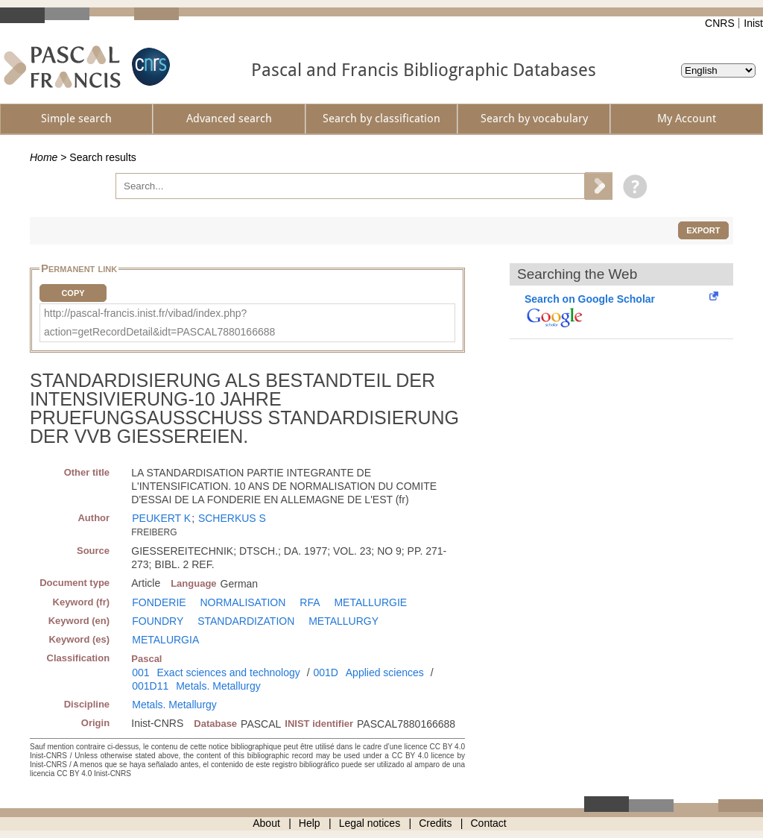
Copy (72, 293)
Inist (753, 23)
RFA (310, 602)
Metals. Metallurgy (218, 686)
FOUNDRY (157, 621)
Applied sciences (385, 672)
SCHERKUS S (232, 518)
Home (43, 157)
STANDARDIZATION (245, 621)
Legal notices (370, 823)
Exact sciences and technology (228, 672)
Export (703, 230)
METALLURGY (343, 621)
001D (325, 672)
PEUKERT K (161, 518)
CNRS (720, 23)
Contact (489, 823)
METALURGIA (165, 640)
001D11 (150, 686)
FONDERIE (159, 602)
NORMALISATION (243, 602)
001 (140, 672)
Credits (435, 823)
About (266, 823)
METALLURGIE (370, 602)
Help (309, 823)
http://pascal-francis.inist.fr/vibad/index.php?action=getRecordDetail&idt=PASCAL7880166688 (159, 322)
